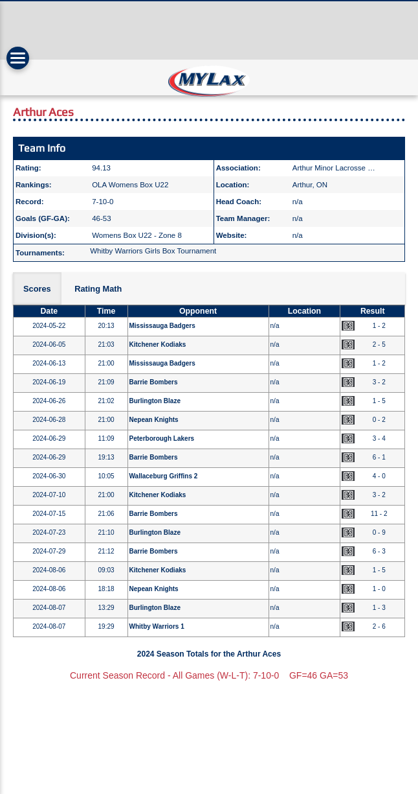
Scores (37, 289)
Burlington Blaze (155, 400)
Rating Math (98, 289)
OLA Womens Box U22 (130, 185)
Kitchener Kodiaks (157, 344)
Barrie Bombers (153, 382)
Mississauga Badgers (162, 325)
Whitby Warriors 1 (156, 626)
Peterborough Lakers (162, 438)
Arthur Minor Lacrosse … (333, 168)
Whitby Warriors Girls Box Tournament (153, 251)
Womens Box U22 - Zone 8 (137, 235)
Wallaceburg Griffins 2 (163, 476)
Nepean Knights (154, 419)
